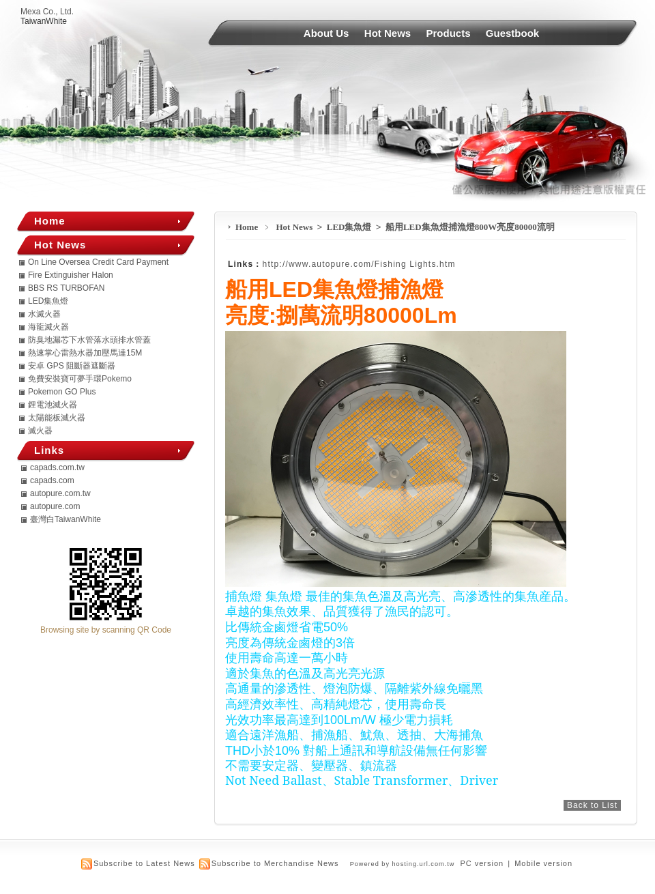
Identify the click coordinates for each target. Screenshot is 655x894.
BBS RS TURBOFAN (66, 288)
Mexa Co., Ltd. (47, 11)
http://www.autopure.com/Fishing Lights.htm (359, 264)
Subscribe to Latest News (144, 863)
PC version (482, 863)
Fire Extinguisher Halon (70, 275)
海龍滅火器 (48, 327)
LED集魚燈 (350, 227)
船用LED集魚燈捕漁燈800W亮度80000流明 (470, 227)
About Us (326, 33)
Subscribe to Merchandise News (275, 863)
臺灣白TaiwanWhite (65, 519)
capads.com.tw (57, 467)
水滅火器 (44, 314)
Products (448, 33)
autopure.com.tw (60, 493)
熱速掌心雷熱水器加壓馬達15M (85, 353)
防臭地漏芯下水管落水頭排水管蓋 (89, 340)
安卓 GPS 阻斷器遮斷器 (71, 366)
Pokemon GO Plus (62, 391)
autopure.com (55, 506)
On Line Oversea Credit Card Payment (98, 262)
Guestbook (512, 33)
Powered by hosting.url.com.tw (402, 864)
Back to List (592, 805)
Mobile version (543, 863)
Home (246, 227)
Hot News (387, 33)
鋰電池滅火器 (52, 404)
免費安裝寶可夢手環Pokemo (80, 379)
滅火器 (40, 430)
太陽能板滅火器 (56, 417)
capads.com (52, 480)
